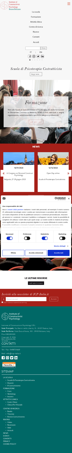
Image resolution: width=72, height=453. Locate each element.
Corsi (9, 391)
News (5, 433)
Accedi (36, 42)
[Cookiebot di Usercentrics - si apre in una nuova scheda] (56, 198)
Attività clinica (36, 22)
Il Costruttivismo (13, 386)
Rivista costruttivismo (16, 417)
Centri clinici (12, 402)
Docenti (10, 383)
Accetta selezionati (36, 253)
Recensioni (11, 425)
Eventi (6, 436)
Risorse (36, 32)
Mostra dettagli (59, 246)
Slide (9, 428)
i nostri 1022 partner (15, 209)
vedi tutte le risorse (36, 283)
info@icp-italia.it (13, 354)
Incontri (10, 397)
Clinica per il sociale (14, 405)
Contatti (36, 37)
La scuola (36, 12)
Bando (9, 411)
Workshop (11, 394)
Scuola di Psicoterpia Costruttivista (21, 380)
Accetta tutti (58, 253)
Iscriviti (54, 299)
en (41, 52)
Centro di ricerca (36, 27)
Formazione (36, 17)
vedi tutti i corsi (36, 122)
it (31, 52)
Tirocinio (10, 414)
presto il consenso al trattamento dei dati (15, 302)
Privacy (25, 302)
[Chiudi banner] (69, 198)
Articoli (10, 430)
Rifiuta (13, 253)
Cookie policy (9, 444)
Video (9, 422)
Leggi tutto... (36, 74)
